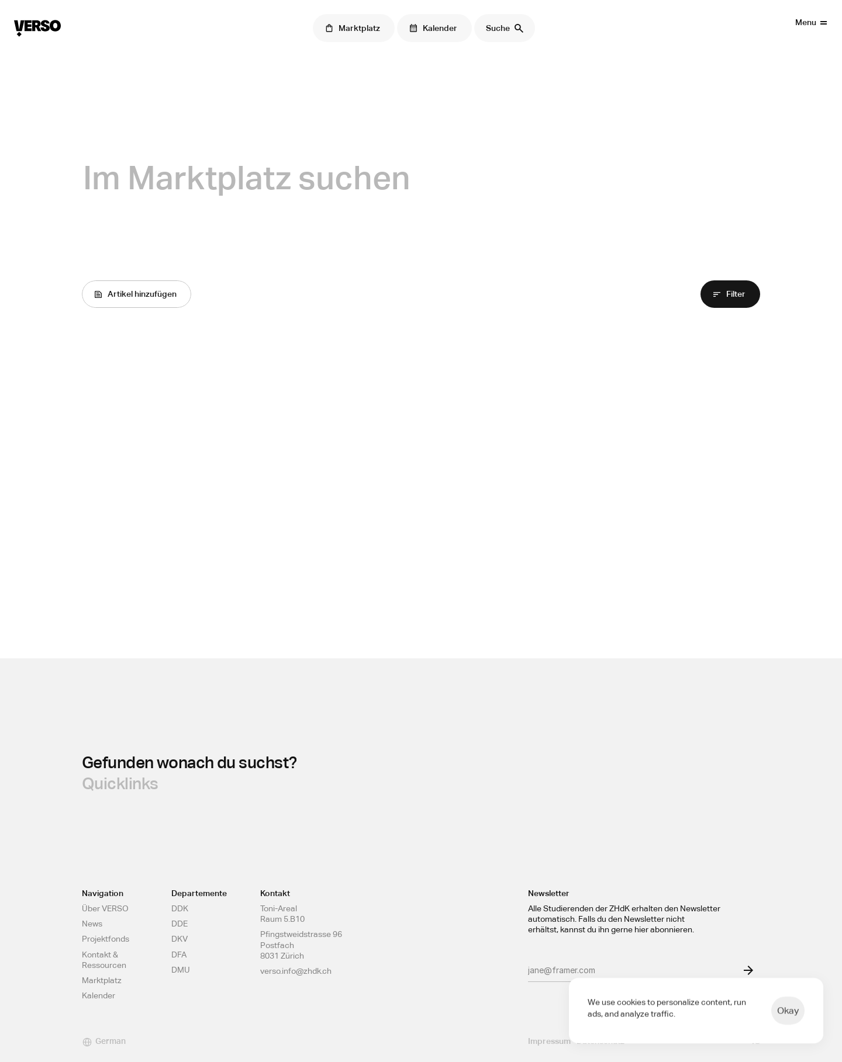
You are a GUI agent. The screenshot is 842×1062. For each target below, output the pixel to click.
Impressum (549, 1041)
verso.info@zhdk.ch (296, 971)
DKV (179, 938)
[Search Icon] (504, 28)
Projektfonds (105, 938)
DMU (180, 969)
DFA (179, 954)
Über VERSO (105, 908)
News (92, 923)
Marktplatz (102, 980)
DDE (179, 923)
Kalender (98, 995)
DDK (179, 908)
